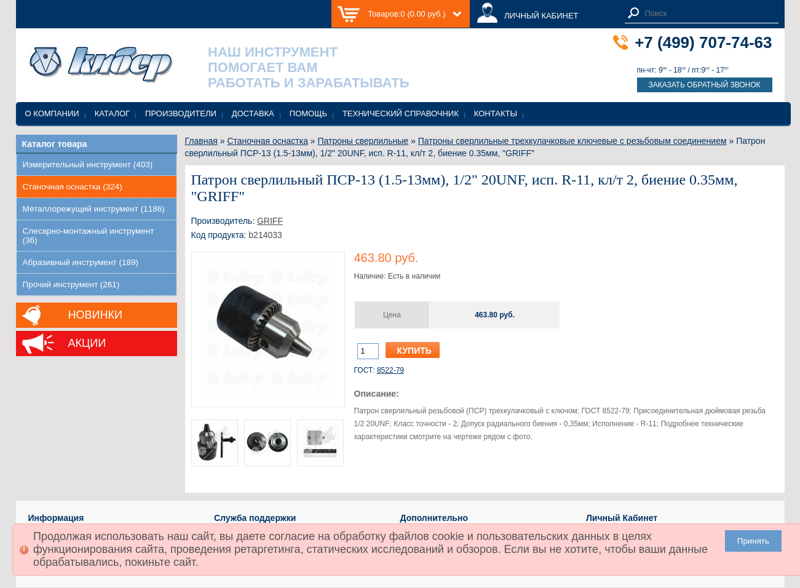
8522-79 (390, 370)
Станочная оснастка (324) (72, 186)
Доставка (253, 113)
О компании (52, 113)
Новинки (95, 315)
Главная (201, 141)
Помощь (308, 113)
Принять (753, 541)
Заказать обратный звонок (704, 85)
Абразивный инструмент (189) (81, 262)
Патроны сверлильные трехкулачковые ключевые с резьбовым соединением (572, 141)
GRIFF (270, 221)
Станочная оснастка (267, 141)
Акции (87, 343)
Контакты (495, 113)
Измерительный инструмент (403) (88, 164)
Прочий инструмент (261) (71, 284)
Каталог (112, 113)
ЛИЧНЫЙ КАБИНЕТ (541, 15)
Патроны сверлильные (363, 141)
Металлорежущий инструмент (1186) (94, 208)
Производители (180, 113)
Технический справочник (401, 113)
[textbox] (708, 13)
